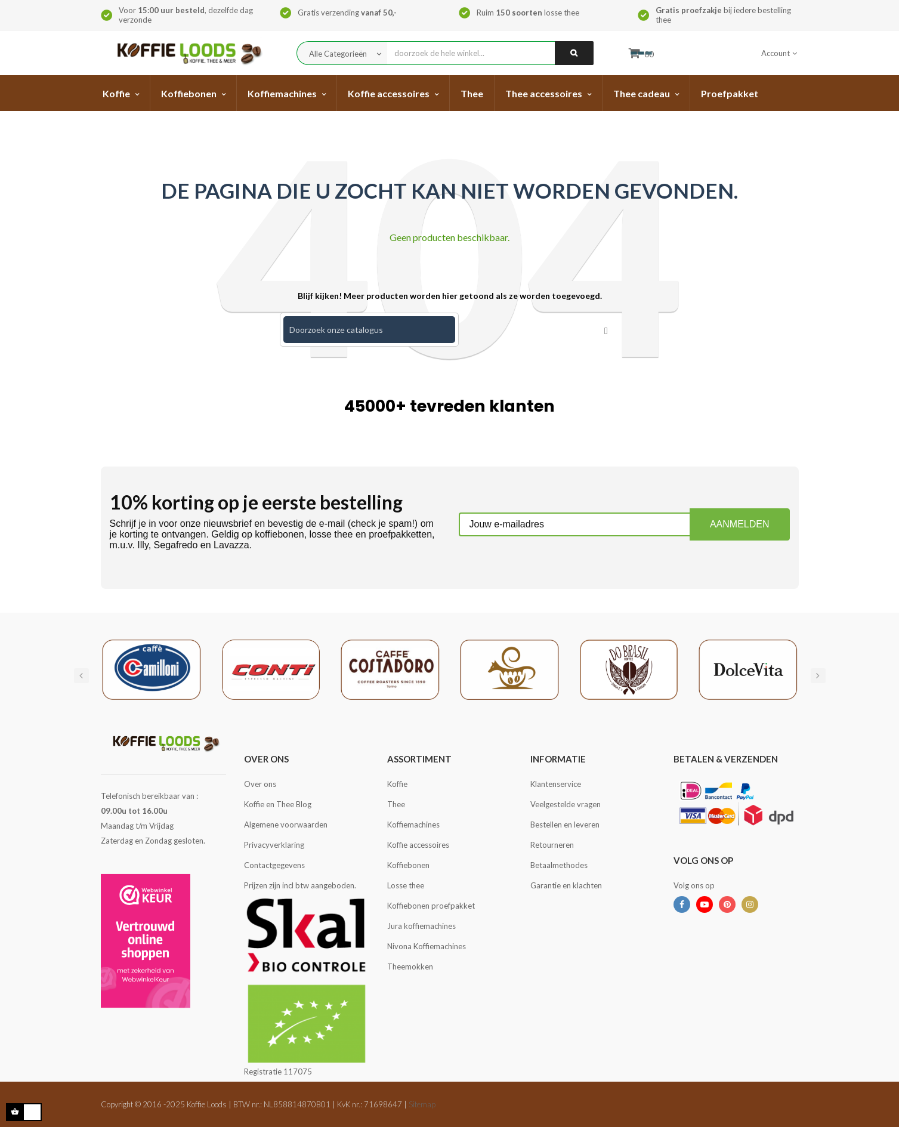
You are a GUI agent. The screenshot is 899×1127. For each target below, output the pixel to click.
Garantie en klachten (566, 885)
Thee (396, 804)
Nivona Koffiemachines (426, 946)
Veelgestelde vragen (565, 804)
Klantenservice (555, 784)
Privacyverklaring (274, 845)
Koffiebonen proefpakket (431, 905)
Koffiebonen (408, 865)
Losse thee (405, 885)
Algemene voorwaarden (286, 824)
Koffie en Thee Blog (277, 804)
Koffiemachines (413, 824)
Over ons (260, 784)
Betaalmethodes (559, 865)
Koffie (397, 784)
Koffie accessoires (418, 845)
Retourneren (552, 845)
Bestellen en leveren (565, 824)
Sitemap (422, 1104)
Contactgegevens (274, 865)
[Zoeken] (369, 329)
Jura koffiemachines (421, 926)
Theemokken (410, 966)
